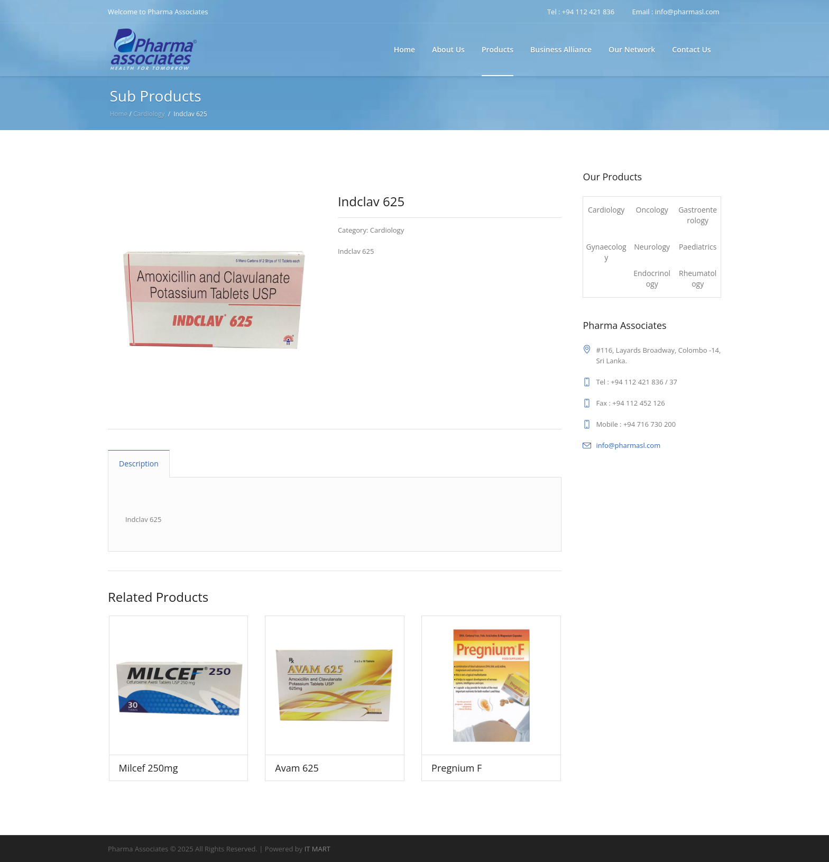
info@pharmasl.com (628, 445)
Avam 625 (297, 768)
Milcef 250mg (148, 768)
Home (118, 113)
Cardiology (149, 113)
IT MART (317, 849)
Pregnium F (456, 768)
